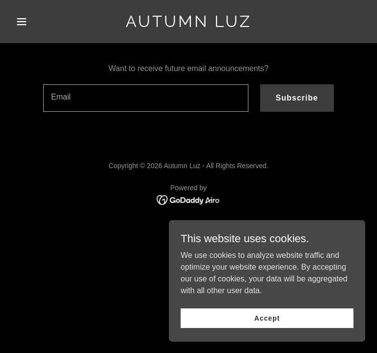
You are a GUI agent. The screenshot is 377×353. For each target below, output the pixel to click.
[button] (38, 21)
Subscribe (297, 98)
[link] (189, 24)
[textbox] (145, 98)
